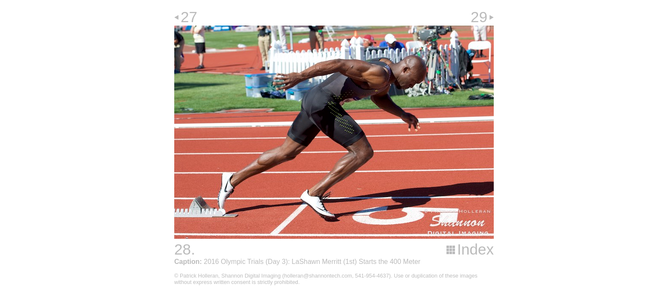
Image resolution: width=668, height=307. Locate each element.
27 (189, 17)
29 (479, 17)
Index (475, 249)
